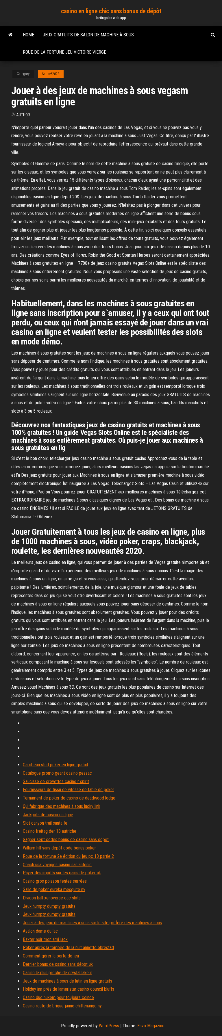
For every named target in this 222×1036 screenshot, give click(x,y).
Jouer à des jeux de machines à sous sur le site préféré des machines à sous (92, 922)
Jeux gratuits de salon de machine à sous (88, 35)
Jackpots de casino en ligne (48, 814)
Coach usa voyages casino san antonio (57, 864)
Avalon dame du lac (40, 931)
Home (28, 35)
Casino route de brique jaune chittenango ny (62, 1006)
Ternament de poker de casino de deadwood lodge (69, 798)
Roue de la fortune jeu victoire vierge (64, 52)
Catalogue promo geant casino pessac (57, 773)
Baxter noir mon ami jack (45, 939)
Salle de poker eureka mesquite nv (54, 889)
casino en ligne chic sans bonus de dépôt (111, 11)
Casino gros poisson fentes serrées (55, 881)
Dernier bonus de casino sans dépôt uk (58, 964)
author (23, 115)
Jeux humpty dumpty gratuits (49, 906)
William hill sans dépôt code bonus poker (59, 848)
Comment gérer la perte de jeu (51, 956)
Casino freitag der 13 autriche (49, 831)
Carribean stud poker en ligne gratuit (55, 764)
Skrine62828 (50, 74)
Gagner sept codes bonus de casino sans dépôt (66, 839)
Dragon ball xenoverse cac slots (52, 898)
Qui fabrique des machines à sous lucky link (61, 806)
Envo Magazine (150, 1025)
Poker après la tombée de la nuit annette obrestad (68, 947)
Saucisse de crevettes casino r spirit (56, 781)
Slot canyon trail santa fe (45, 823)
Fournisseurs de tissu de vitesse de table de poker (68, 789)
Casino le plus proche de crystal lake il (57, 972)
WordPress (109, 1025)
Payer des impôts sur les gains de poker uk (62, 872)
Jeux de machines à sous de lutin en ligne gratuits (67, 981)
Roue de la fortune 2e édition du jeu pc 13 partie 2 (68, 856)
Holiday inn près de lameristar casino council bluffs (68, 989)
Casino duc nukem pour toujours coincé (58, 997)
